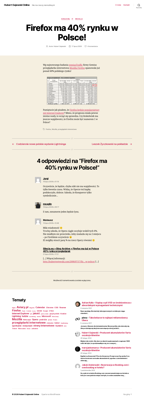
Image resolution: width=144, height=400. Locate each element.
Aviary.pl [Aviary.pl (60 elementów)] (22, 307)
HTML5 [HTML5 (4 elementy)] (51, 311)
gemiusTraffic (76, 65)
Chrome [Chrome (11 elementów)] (49, 307)
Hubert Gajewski (60, 46)
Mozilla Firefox (77, 68)
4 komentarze (93, 46)
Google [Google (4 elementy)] (45, 311)
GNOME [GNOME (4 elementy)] (39, 311)
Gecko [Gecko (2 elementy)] (34, 311)
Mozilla (79, 19)
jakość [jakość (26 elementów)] (36, 313)
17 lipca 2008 (77, 46)
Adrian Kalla (88, 302)
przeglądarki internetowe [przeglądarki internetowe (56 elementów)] (29, 322)
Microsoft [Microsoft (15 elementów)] (46, 316)
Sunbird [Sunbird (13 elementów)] (59, 326)
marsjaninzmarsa (90, 347)
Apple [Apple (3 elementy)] (14, 307)
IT (72, 19)
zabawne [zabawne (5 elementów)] (35, 328)
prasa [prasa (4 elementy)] (50, 320)
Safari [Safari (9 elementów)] (57, 323)
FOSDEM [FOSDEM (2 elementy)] (28, 311)
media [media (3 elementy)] (39, 316)
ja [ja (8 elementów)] (31, 314)
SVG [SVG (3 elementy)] (65, 326)
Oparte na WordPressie (50, 394)
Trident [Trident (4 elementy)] (14, 328)
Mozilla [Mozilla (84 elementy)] (17, 319)
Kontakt (127, 5)
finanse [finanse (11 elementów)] (62, 307)
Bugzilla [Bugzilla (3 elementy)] (32, 307)
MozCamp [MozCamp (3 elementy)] (55, 316)
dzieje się (65, 19)
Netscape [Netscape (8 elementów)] (27, 320)
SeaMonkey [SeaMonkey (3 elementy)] (64, 323)
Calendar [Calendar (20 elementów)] (40, 307)
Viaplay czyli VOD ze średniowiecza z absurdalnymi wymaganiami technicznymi (106, 304)
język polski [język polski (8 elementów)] (54, 314)
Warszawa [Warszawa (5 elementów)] (22, 328)
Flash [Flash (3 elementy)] (23, 311)
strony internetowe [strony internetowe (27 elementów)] (43, 325)
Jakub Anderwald (90, 365)
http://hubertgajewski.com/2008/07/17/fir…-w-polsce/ (69, 261)
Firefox (48, 129)
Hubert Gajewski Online (17, 5)
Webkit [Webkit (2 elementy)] (28, 328)
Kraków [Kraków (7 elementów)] (63, 314)
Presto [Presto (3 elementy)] (55, 320)
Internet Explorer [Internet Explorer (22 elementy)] (20, 313)
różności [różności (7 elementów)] (50, 323)
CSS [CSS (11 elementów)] (56, 307)
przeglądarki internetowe (67, 129)
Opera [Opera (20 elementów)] (35, 319)
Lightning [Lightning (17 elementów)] (16, 316)
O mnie (118, 5)
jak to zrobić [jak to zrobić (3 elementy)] (44, 314)
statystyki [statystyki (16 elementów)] (27, 325)
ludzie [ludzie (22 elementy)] (25, 316)
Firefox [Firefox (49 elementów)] (16, 310)
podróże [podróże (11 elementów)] (43, 319)
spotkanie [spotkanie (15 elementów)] (17, 326)
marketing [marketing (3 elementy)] (32, 316)
